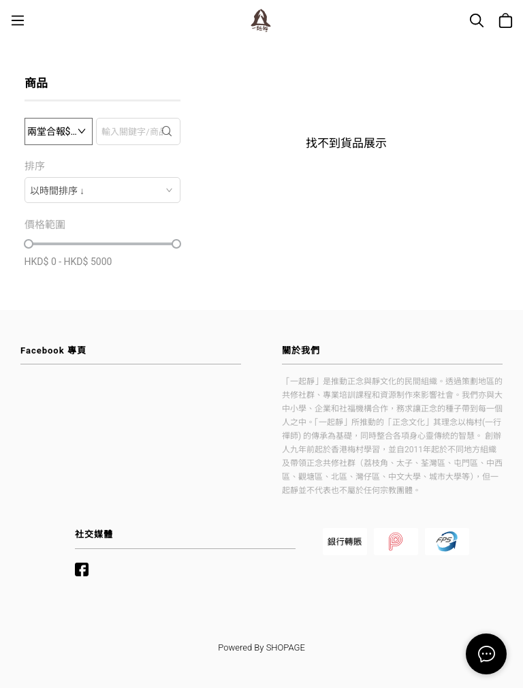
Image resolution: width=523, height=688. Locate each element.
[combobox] (102, 190)
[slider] (28, 244)
